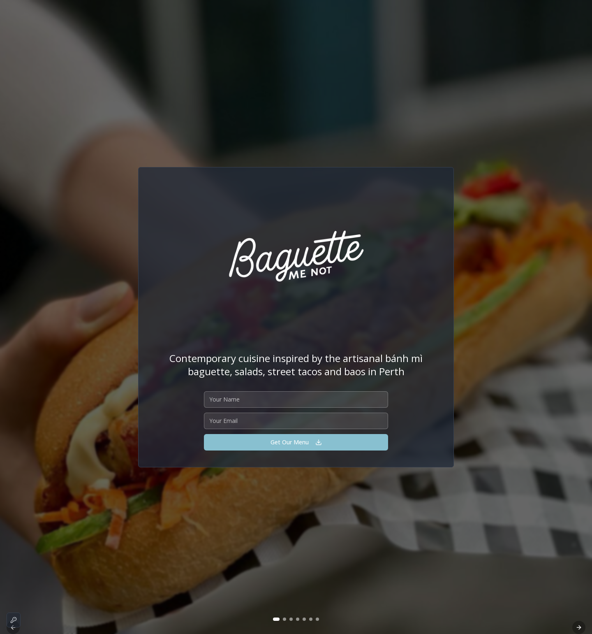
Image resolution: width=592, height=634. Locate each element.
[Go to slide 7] (317, 619)
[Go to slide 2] (284, 619)
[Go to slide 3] (291, 619)
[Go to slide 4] (297, 619)
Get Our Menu (296, 442)
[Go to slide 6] (310, 619)
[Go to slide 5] (304, 619)
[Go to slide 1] (276, 619)
